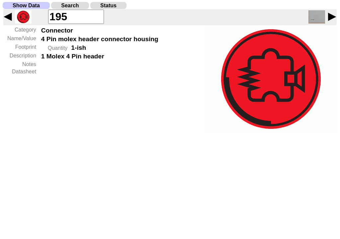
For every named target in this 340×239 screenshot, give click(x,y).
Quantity (58, 48)
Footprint (25, 47)
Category (25, 30)
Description (23, 55)
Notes (29, 64)
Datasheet (24, 71)
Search (70, 5)
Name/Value (21, 38)
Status (108, 5)
